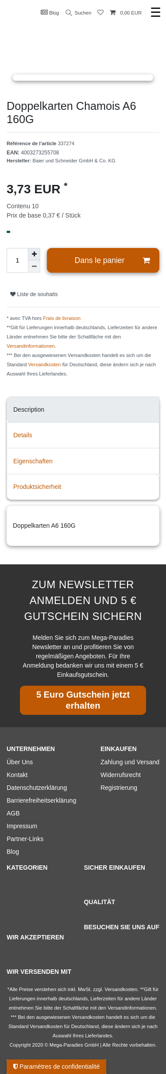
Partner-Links (25, 838)
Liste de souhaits (34, 294)
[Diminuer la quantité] (34, 266)
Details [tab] (22, 435)
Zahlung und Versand (129, 762)
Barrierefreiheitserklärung (41, 800)
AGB (13, 813)
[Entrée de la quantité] (17, 260)
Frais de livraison (62, 318)
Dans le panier (112, 260)
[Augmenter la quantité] (34, 254)
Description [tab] (28, 409)
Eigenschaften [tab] (33, 461)
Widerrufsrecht (120, 774)
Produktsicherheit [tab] (37, 486)
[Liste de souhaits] (100, 13)
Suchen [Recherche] (78, 13)
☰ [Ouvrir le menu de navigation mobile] (155, 12)
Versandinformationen (31, 346)
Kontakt (17, 774)
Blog (50, 12)
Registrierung (118, 787)
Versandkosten (44, 364)
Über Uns (20, 762)
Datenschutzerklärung (37, 787)
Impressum (22, 826)
